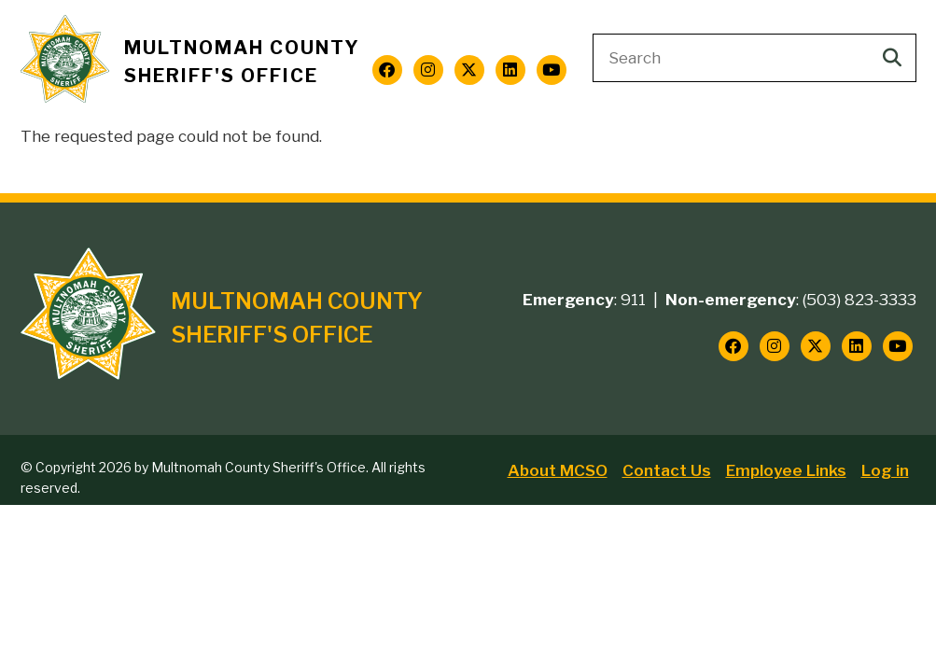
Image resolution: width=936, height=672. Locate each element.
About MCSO (558, 470)
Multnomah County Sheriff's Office (242, 62)
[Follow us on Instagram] (428, 70)
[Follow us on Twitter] (469, 70)
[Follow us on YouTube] (551, 70)
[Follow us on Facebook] (387, 70)
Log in (885, 470)
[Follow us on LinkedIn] (510, 70)
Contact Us (666, 470)
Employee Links (786, 470)
